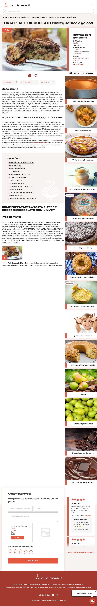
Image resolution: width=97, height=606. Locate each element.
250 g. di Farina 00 (17, 171)
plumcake (59, 140)
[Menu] (91, 5)
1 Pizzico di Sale (15, 189)
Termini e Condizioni (49, 600)
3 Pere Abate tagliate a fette (21, 162)
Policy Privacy (35, 600)
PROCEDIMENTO (26, 82)
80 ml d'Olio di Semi (17, 177)
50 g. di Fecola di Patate (19, 174)
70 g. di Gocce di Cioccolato (21, 192)
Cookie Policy (61, 600)
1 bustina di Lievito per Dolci (21, 186)
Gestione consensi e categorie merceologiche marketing (48, 589)
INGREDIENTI (7, 82)
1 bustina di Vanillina (17, 183)
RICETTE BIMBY (78, 65)
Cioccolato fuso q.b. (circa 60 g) (23, 198)
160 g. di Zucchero (17, 168)
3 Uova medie (15, 165)
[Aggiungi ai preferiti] (36, 76)
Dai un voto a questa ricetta (20, 547)
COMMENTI (45, 82)
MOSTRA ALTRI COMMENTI (80, 552)
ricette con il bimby (40, 143)
